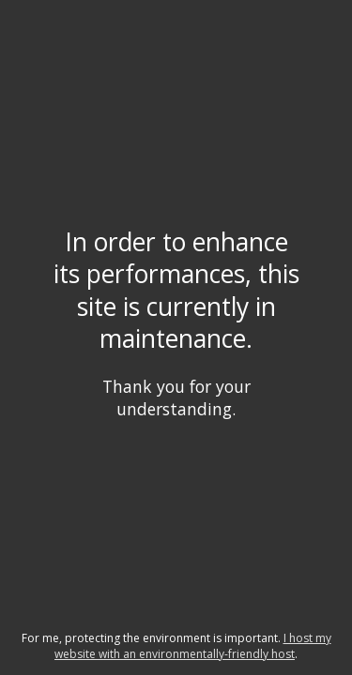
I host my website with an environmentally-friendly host (192, 646)
